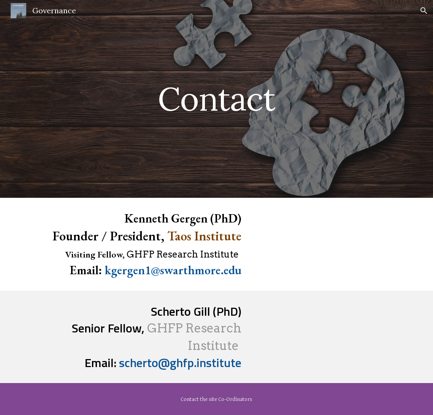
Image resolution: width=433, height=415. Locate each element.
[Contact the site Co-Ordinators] (216, 399)
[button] (424, 11)
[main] (216, 99)
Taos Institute (204, 235)
